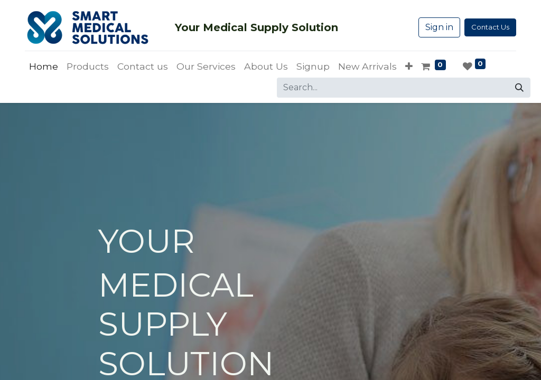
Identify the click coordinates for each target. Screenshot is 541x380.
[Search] (519, 88)
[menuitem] (43, 66)
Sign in (439, 27)
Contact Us (490, 27)
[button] (409, 66)
